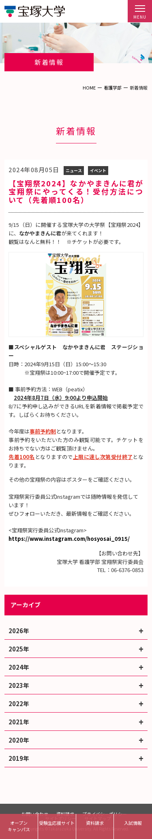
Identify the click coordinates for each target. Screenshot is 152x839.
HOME (89, 87)
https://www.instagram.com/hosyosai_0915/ (69, 538)
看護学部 (113, 87)
